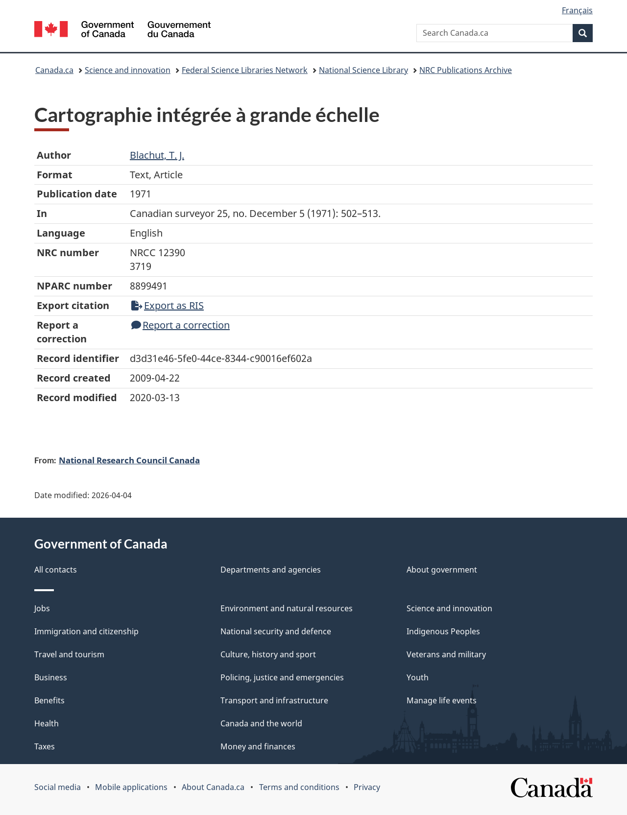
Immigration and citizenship (86, 631)
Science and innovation (127, 70)
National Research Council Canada (129, 460)
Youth (418, 677)
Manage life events (442, 700)
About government (442, 569)
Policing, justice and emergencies (282, 677)
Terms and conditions (299, 787)
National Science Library (363, 70)
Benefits (49, 700)
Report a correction (180, 325)
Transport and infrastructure (274, 700)
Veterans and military (446, 654)
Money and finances (257, 746)
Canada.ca (54, 70)
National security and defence (275, 631)
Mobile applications (131, 787)
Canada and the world (261, 723)
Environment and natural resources (286, 608)
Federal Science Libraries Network (245, 70)
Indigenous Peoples (443, 631)
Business (50, 677)
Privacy (367, 787)
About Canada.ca (213, 787)
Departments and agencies (270, 569)
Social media (57, 787)
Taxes (44, 746)
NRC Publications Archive (465, 70)
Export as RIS (167, 305)
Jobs (42, 608)
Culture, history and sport (268, 654)
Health (46, 723)
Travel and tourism (69, 654)
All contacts (55, 569)
